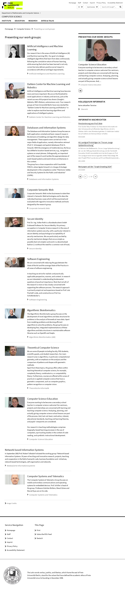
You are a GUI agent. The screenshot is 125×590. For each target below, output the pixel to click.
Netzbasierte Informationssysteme (20, 464)
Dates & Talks (47, 20)
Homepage (72, 3)
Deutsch (40, 536)
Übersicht (82, 108)
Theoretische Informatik (38, 387)
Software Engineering (37, 299)
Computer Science (12, 16)
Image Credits (10, 502)
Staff (79, 3)
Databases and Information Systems (42, 179)
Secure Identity (35, 248)
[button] (80, 7)
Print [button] (38, 529)
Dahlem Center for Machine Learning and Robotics (48, 117)
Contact (85, 3)
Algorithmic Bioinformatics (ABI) (41, 336)
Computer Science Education (40, 438)
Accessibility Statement (115, 3)
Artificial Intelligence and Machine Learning (45, 73)
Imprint (92, 3)
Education (20, 20)
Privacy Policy (101, 3)
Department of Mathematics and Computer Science (21, 13)
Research (32, 20)
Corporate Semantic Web (38, 208)
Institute (6, 20)
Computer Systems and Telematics (42, 493)
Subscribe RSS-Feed (44, 533)
